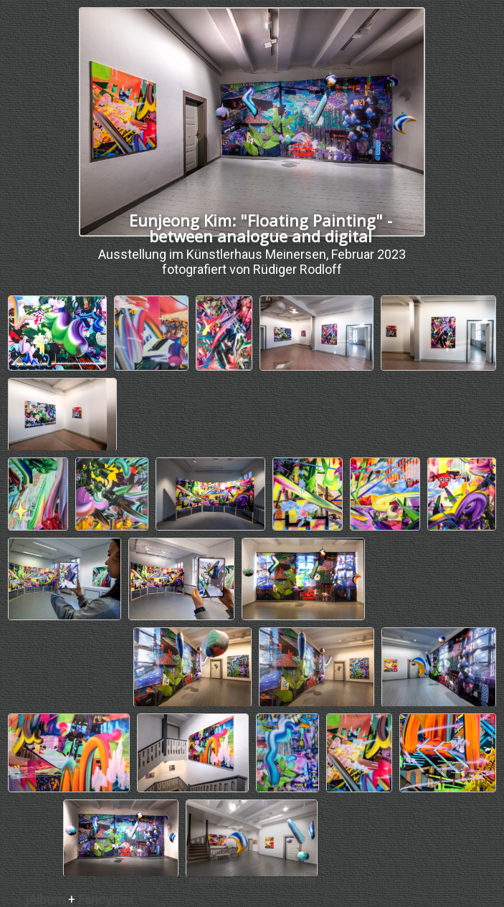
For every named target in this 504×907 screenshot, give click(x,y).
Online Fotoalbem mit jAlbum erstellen (252, 881)
